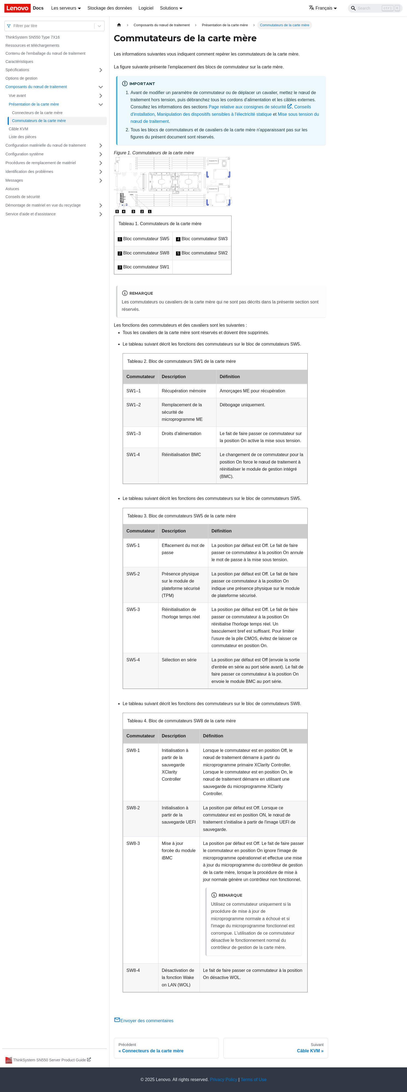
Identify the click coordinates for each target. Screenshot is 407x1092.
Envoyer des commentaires (144, 1020)
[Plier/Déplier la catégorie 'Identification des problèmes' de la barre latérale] (101, 171)
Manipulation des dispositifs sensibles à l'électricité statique (214, 114)
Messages (14, 180)
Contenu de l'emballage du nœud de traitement (45, 53)
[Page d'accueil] (119, 25)
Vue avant (17, 95)
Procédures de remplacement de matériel (40, 163)
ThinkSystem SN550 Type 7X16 (32, 37)
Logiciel (145, 8)
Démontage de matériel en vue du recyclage (43, 205)
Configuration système (24, 154)
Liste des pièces (22, 137)
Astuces (12, 189)
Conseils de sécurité (22, 197)
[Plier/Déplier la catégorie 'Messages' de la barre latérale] (101, 180)
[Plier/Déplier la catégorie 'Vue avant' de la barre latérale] (101, 95)
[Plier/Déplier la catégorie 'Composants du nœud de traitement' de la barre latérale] (101, 87)
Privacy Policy (223, 1079)
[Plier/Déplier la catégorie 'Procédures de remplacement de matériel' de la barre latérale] (101, 163)
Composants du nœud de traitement (36, 87)
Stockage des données (110, 8)
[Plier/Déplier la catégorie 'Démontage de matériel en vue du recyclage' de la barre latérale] (101, 205)
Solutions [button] (169, 8)
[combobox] (14, 26)
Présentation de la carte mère (34, 104)
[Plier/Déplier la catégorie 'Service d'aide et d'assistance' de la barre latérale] (101, 214)
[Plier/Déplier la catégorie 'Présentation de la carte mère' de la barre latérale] (101, 104)
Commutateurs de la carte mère (39, 120)
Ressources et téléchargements (32, 45)
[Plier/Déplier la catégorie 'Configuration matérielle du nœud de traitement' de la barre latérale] (101, 145)
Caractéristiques (19, 61)
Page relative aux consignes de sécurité (250, 107)
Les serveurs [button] (63, 8)
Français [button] (320, 8)
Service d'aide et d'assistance (30, 214)
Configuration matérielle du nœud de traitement (45, 145)
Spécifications (17, 70)
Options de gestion (21, 78)
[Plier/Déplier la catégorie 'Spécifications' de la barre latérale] (101, 70)
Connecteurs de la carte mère (37, 113)
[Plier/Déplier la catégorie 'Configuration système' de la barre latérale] (101, 154)
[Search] (375, 8)
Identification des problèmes (29, 171)
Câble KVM (18, 129)
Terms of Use (253, 1079)
